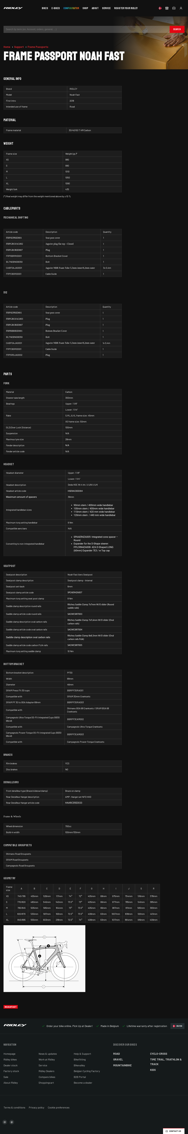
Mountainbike (122, 1065)
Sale (6, 1076)
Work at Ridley (47, 1059)
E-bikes (56, 8)
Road (116, 1053)
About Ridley (11, 1082)
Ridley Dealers (46, 1071)
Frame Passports (38, 46)
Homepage (9, 1053)
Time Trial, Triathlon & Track (166, 1062)
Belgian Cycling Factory (87, 1071)
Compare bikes (47, 1076)
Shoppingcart (46, 1082)
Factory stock (11, 1071)
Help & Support (82, 1053)
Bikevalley (79, 1065)
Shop (85, 8)
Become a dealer (83, 1082)
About (95, 8)
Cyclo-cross (158, 1053)
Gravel (118, 1059)
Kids (153, 1069)
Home (7, 46)
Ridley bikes (10, 1059)
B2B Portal (80, 1076)
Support (19, 46)
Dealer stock (10, 1065)
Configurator (71, 8)
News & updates (48, 1053)
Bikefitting (80, 1059)
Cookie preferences (58, 1107)
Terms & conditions (14, 1107)
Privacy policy (36, 1107)
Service (106, 8)
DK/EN (177, 1026)
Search (177, 29)
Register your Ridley (126, 8)
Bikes (45, 8)
